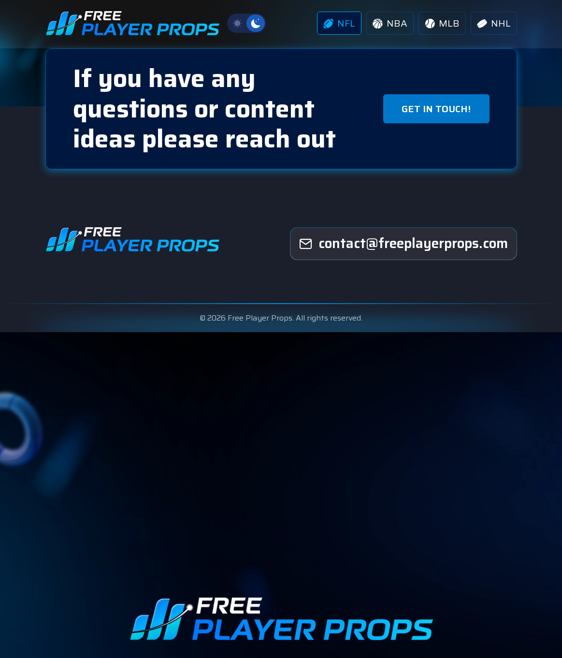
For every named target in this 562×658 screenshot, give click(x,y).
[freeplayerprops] (403, 243)
